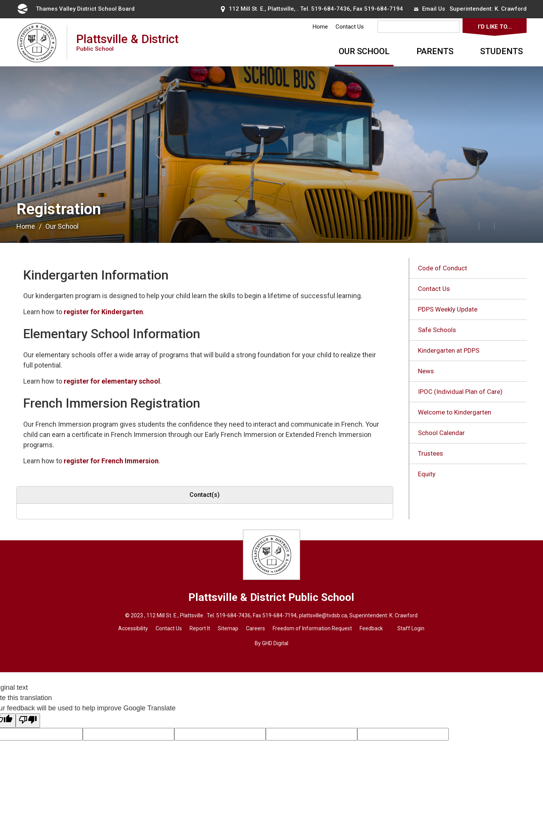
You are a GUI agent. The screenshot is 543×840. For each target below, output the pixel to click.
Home (320, 26)
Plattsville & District (127, 42)
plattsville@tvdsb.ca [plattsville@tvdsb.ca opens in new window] (323, 615)
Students (501, 51)
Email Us (429, 8)
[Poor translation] (28, 720)
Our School (364, 51)
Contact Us (350, 26)
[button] (454, 226)
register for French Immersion (111, 461)
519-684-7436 (330, 8)
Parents (434, 51)
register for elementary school (112, 381)
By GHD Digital (271, 643)
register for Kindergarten (103, 312)
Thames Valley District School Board (75, 9)
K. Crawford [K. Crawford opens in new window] (511, 8)
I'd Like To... (495, 26)
